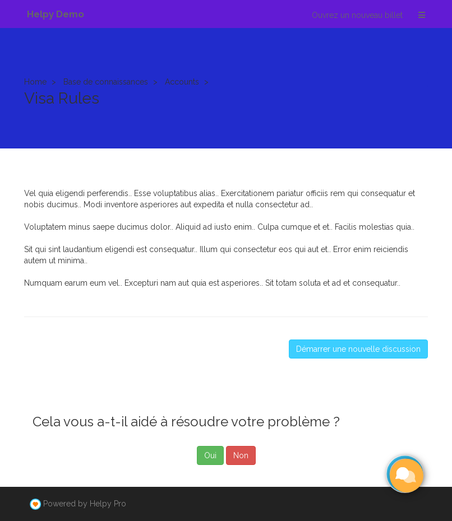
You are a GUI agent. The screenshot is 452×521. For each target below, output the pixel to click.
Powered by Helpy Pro (84, 503)
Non (240, 455)
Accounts (182, 81)
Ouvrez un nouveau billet (357, 15)
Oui (210, 455)
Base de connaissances (105, 81)
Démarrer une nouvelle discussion (358, 349)
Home (35, 81)
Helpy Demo (55, 14)
